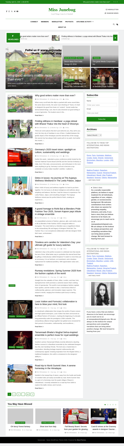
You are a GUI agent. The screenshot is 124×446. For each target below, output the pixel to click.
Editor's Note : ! (102, 213)
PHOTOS (80, 58)
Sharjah (101, 158)
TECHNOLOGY (13, 260)
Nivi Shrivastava (42, 99)
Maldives (108, 155)
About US (62, 27)
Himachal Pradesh (109, 173)
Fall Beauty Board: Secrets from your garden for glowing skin (76, 432)
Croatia (89, 158)
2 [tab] (107, 407)
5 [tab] (115, 407)
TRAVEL (11, 136)
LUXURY (11, 193)
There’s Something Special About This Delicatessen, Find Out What (76, 86)
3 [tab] (110, 407)
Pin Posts (69, 22)
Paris (94, 155)
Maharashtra (91, 173)
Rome (89, 155)
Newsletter (57, 22)
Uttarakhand (91, 175)
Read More (39, 115)
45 (28, 397)
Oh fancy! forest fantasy (20, 429)
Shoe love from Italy (48, 429)
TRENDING (11, 70)
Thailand (90, 163)
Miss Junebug (62, 9)
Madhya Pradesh (93, 170)
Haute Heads (20, 425)
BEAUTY (75, 425)
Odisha (104, 177)
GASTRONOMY (69, 80)
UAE (111, 160)
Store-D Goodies (48, 425)
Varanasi (98, 177)
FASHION (12, 288)
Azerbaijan (100, 155)
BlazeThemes (81, 443)
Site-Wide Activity (83, 22)
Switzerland (108, 158)
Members (45, 22)
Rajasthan (103, 170)
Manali (98, 175)
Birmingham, (91, 160)
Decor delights (70, 58)
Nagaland (90, 177)
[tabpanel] (20, 422)
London (106, 160)
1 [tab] (105, 407)
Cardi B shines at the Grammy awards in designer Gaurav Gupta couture (103, 432)
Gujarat (99, 173)
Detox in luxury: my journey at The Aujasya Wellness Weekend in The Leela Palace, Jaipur (56, 181)
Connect (34, 22)
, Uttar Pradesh (106, 175)
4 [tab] (112, 407)
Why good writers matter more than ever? (96, 2)
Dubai (95, 158)
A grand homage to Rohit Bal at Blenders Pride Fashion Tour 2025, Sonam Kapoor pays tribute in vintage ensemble (58, 214)
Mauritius (99, 160)
